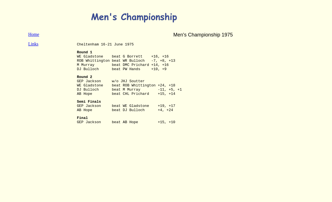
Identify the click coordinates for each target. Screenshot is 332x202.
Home (33, 34)
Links (33, 44)
